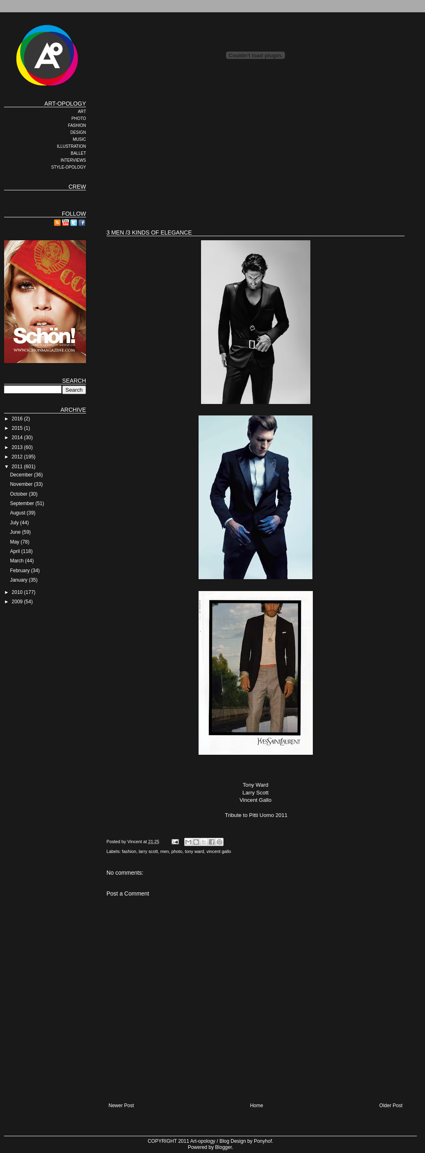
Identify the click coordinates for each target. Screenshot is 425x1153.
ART (82, 111)
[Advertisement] (233, 157)
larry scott (148, 851)
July (15, 523)
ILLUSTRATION (71, 146)
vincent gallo (218, 851)
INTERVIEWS (73, 160)
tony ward (194, 851)
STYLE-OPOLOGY (68, 167)
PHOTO (79, 118)
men (164, 851)
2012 (18, 457)
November (22, 484)
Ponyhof (263, 1141)
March (17, 561)
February (20, 570)
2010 (18, 592)
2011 (18, 466)
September (22, 503)
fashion (129, 851)
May (15, 542)
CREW (77, 186)
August (18, 513)
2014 (18, 437)
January (19, 580)
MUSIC (79, 139)
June (16, 532)
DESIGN (78, 132)
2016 (18, 419)
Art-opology (202, 1141)
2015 (18, 428)
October (19, 494)
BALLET (78, 153)
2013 (18, 447)
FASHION (77, 125)
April (15, 551)
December (22, 475)
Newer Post (121, 1105)
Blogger (223, 1147)
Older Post (390, 1105)
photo (176, 851)
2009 (18, 602)
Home (256, 1105)
